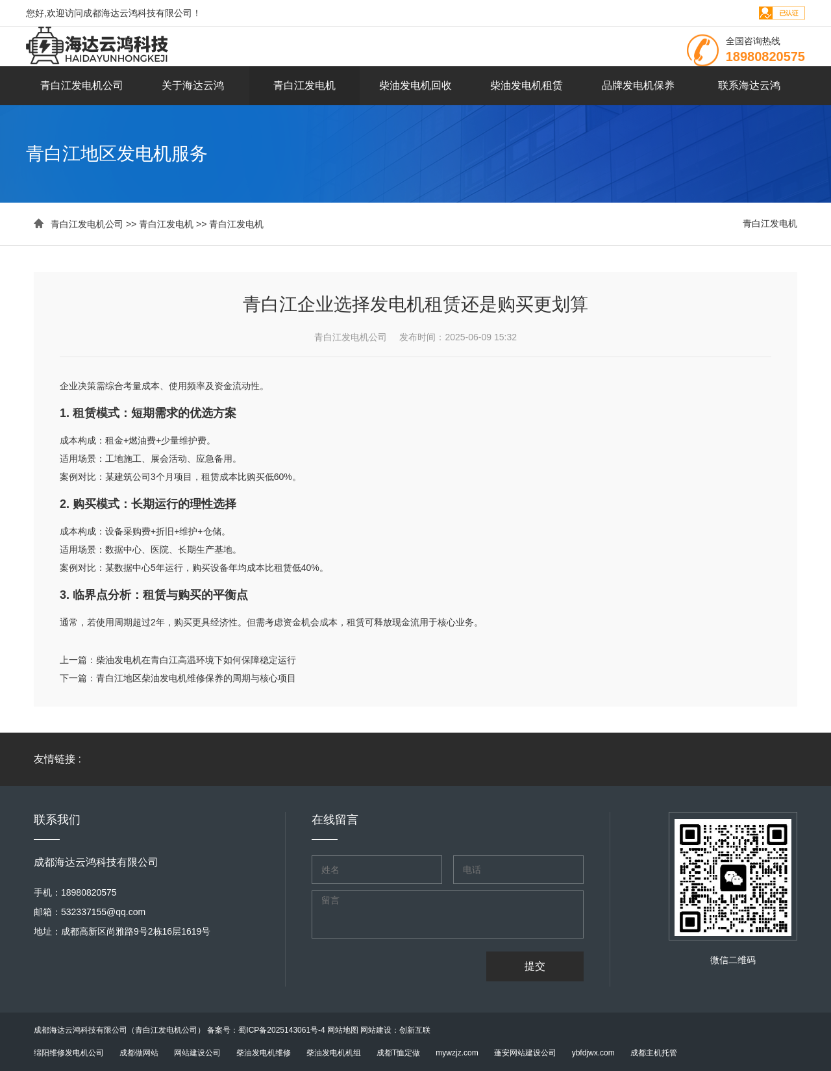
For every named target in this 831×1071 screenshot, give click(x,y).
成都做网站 (138, 1052)
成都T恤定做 (398, 1052)
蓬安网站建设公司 (525, 1052)
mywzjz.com (457, 1052)
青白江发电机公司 (81, 85)
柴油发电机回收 (415, 85)
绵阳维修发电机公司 (69, 1052)
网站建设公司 (197, 1052)
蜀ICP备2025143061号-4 (281, 1030)
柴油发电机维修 (263, 1052)
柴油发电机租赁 (526, 85)
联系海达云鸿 (749, 85)
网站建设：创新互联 (395, 1030)
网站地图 (342, 1030)
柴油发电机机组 (333, 1052)
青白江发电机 (304, 85)
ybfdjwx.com (593, 1052)
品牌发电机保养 (638, 85)
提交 (535, 966)
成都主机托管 (653, 1052)
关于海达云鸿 (193, 85)
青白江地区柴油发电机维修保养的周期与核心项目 (196, 678)
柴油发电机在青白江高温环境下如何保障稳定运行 (196, 660)
